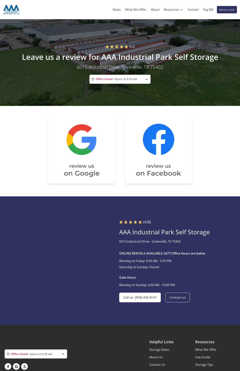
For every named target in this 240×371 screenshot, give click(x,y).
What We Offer (206, 350)
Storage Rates (159, 350)
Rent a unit (226, 10)
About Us (156, 357)
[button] (8, 366)
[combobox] (120, 79)
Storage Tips (204, 365)
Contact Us (157, 365)
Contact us (177, 297)
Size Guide (202, 357)
